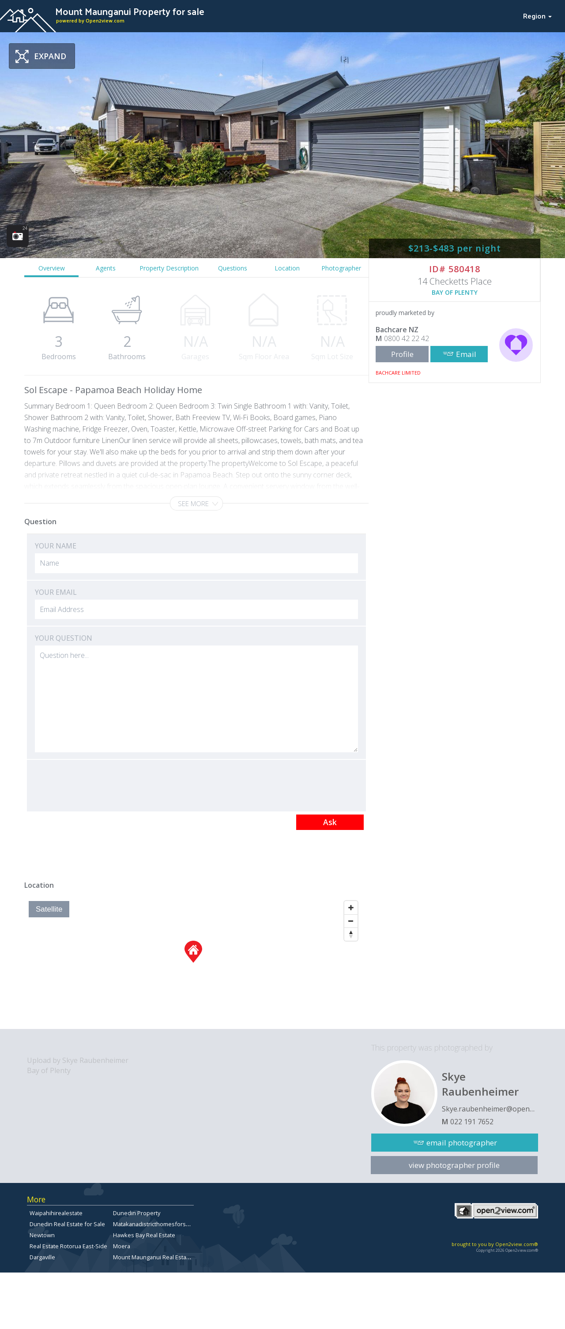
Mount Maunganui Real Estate (152, 1257)
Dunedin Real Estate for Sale (67, 1224)
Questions (232, 268)
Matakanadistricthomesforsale (153, 1224)
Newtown (42, 1235)
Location (287, 268)
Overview (51, 268)
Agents (106, 268)
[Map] (193, 963)
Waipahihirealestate (56, 1213)
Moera (121, 1246)
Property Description (169, 268)
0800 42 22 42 (406, 338)
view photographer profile (454, 1165)
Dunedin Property (136, 1213)
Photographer (341, 268)
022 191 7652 (471, 1121)
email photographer (461, 1143)
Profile (402, 354)
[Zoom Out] (351, 920)
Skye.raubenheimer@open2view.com (490, 1109)
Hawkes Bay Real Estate (144, 1235)
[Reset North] (351, 934)
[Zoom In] (351, 907)
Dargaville (42, 1257)
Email (466, 354)
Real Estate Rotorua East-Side (68, 1246)
